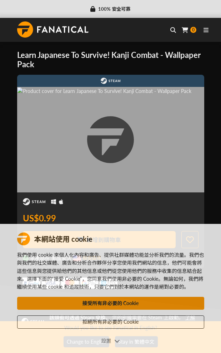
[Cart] (189, 30)
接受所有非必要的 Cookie (110, 303)
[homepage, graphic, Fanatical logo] (53, 29)
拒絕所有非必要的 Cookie (110, 322)
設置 (110, 341)
